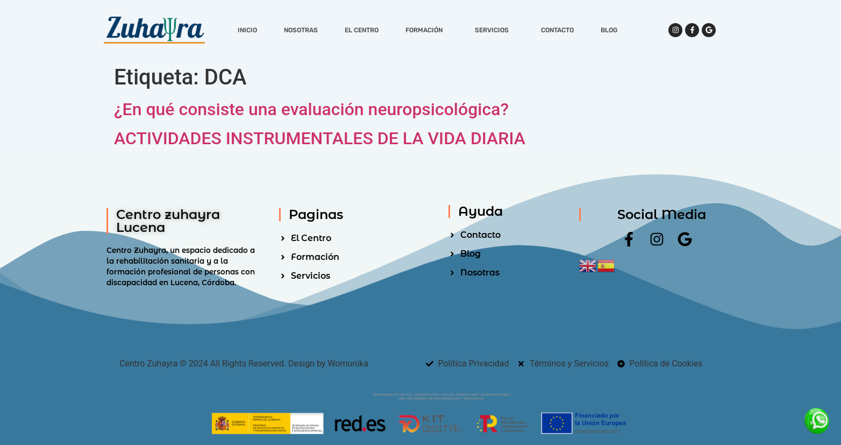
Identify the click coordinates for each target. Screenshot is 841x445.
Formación (426, 30)
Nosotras (301, 30)
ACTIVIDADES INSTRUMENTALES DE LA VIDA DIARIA (319, 138)
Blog (609, 30)
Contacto (557, 30)
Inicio (247, 30)
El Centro (362, 30)
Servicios (494, 30)
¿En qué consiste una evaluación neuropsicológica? (311, 109)
